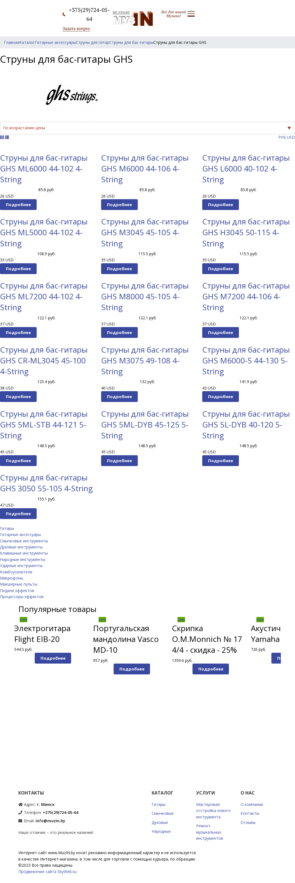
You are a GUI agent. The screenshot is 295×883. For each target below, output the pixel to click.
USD (291, 137)
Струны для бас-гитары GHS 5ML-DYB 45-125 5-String (145, 424)
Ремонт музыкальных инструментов (209, 832)
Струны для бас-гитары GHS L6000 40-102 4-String (246, 168)
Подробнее (18, 204)
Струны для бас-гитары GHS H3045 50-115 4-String (246, 232)
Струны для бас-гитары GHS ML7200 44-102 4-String (44, 296)
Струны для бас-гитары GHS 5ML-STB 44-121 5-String (44, 424)
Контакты (250, 813)
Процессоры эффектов (22, 596)
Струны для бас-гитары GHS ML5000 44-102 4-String (44, 232)
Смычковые (163, 813)
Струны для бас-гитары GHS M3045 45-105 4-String (145, 232)
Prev (4, 682)
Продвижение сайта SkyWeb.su (47, 871)
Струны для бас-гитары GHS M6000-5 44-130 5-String (246, 360)
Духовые (160, 822)
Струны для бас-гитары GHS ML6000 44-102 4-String (44, 168)
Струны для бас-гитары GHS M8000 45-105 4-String (145, 296)
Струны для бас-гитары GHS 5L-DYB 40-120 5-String (246, 424)
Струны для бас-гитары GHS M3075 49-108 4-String (145, 360)
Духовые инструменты (21, 547)
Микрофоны (11, 578)
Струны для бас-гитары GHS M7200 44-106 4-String (246, 296)
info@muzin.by (50, 820)
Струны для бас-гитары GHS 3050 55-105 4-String (46, 483)
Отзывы (248, 822)
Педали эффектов (17, 590)
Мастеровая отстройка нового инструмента (213, 810)
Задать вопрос (76, 28)
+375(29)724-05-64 (60, 812)
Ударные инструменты (21, 565)
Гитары (7, 528)
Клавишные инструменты (24, 553)
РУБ (282, 137)
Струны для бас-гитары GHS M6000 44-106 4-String (145, 168)
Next (290, 682)
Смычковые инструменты (24, 540)
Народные (161, 831)
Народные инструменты (22, 559)
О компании (252, 804)
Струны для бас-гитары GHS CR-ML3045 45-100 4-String (44, 360)
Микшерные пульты (18, 584)
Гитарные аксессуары (20, 534)
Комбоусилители (16, 572)
